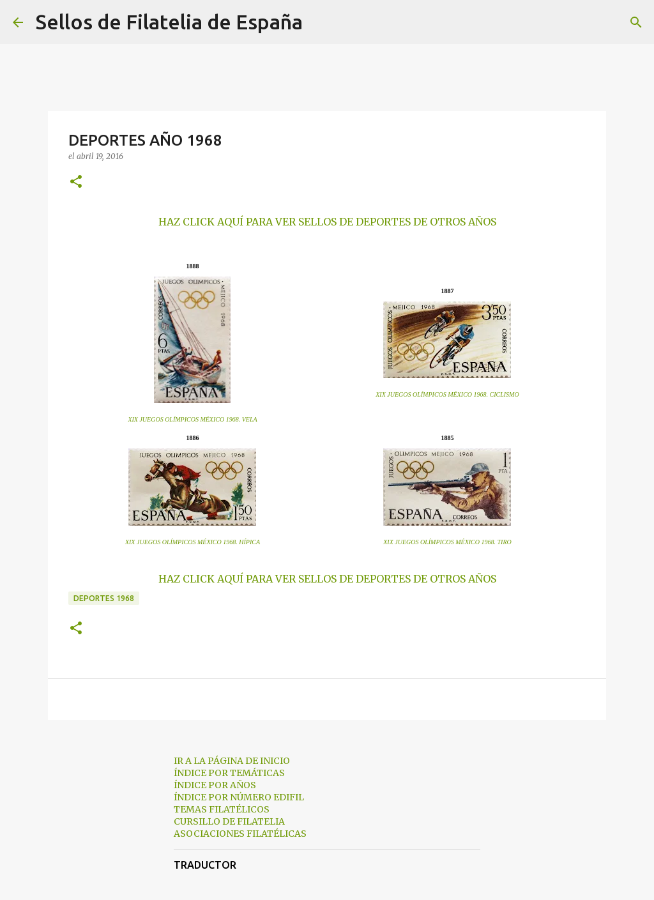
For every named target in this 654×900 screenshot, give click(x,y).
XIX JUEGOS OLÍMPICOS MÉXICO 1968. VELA (192, 419)
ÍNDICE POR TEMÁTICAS (229, 773)
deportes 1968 (103, 598)
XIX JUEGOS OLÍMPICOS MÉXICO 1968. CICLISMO (447, 394)
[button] (76, 182)
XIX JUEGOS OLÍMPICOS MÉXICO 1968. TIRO (447, 541)
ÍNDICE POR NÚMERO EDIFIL (239, 797)
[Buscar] (320, 22)
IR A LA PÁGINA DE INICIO (232, 761)
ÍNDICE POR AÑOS (215, 785)
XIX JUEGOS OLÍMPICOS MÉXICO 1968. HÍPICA (192, 541)
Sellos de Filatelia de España (169, 21)
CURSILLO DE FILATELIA (229, 821)
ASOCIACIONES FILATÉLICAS (240, 833)
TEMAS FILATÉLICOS (222, 809)
